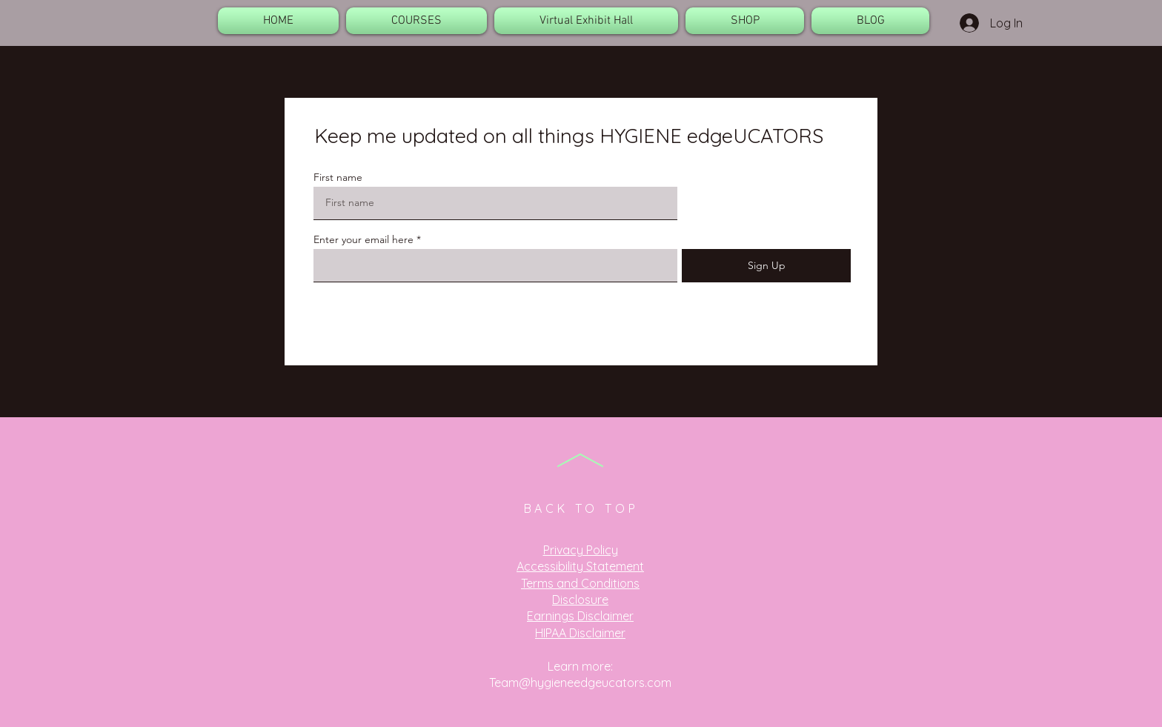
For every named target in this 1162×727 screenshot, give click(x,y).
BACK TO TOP (581, 508)
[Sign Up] (766, 265)
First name (337, 177)
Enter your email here (363, 239)
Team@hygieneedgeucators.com (580, 682)
